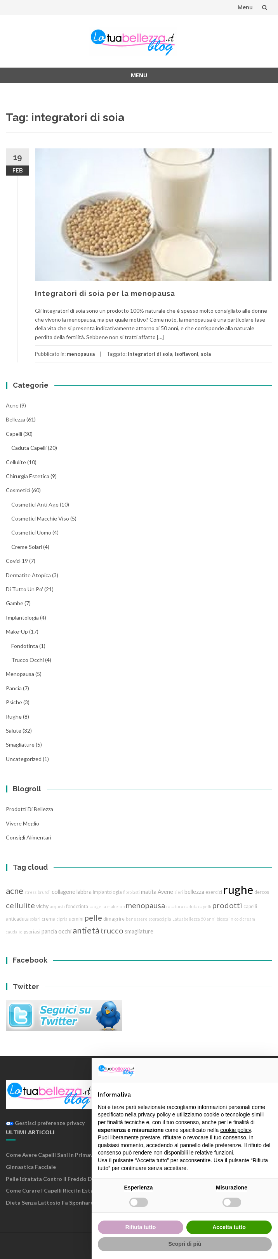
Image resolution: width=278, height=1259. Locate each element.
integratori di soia (150, 354)
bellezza (15, 419)
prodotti (227, 905)
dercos (261, 892)
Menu (245, 7)
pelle (93, 917)
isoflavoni (186, 354)
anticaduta (17, 919)
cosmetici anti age (35, 504)
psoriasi (32, 932)
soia (206, 354)
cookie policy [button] (235, 1130)
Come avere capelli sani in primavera (53, 1154)
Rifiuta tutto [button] (140, 1227)
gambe (14, 603)
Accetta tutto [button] (229, 1227)
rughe (14, 716)
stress (30, 892)
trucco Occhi (27, 659)
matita (148, 891)
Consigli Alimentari (28, 837)
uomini (76, 919)
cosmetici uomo (31, 532)
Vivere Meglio (22, 823)
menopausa (81, 354)
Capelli (14, 433)
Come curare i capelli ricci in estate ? (54, 1190)
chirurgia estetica (27, 476)
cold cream (245, 918)
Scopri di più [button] (185, 1244)
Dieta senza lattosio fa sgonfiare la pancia (62, 1202)
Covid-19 (17, 560)
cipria (62, 918)
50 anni (208, 918)
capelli (250, 906)
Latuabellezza (186, 918)
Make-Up (17, 631)
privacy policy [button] (154, 1114)
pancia (14, 688)
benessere (137, 918)
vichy (42, 906)
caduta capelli (29, 447)
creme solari (26, 546)
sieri (178, 892)
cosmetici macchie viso (40, 518)
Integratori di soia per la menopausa (105, 293)
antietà (86, 930)
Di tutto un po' (24, 589)
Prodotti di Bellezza (29, 809)
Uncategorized (24, 759)
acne (12, 405)
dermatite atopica (28, 575)
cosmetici (18, 490)
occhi (64, 931)
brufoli (44, 892)
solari (35, 918)
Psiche (14, 702)
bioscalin (225, 918)
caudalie (14, 931)
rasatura (174, 906)
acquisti (57, 906)
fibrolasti (131, 892)
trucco (112, 930)
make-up (116, 906)
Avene (165, 891)
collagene (63, 891)
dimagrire (114, 919)
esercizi (213, 892)
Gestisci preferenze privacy (45, 1123)
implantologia (22, 617)
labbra (84, 891)
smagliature (20, 744)
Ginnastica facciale (31, 1166)
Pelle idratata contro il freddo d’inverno (59, 1178)
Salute (13, 730)
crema (49, 919)
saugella (97, 906)
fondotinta (24, 646)
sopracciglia (160, 918)
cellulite (16, 462)
